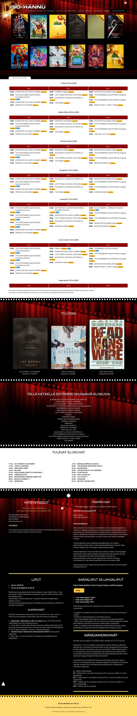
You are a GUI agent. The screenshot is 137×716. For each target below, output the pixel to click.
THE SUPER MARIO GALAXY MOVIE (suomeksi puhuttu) (69, 436)
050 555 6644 (13, 519)
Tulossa (59, 11)
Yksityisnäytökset (69, 11)
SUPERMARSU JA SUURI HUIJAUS (68, 408)
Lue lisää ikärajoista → (42, 629)
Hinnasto (88, 11)
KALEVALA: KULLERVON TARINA (68, 410)
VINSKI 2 (68, 415)
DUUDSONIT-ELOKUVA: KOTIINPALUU (68, 432)
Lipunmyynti (42, 11)
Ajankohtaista (31, 11)
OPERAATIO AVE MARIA (68, 428)
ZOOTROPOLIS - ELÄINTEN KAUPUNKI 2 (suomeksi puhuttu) (68, 406)
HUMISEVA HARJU (68, 417)
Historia (81, 11)
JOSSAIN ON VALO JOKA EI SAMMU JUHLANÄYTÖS (68, 399)
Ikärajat (107, 11)
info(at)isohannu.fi (15, 521)
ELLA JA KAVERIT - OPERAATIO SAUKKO (68, 404)
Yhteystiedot (97, 11)
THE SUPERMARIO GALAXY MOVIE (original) (68, 434)
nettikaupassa (116, 585)
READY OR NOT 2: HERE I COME (68, 438)
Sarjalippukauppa (118, 11)
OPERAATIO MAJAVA (68, 421)
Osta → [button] (79, 590)
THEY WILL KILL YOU (68, 430)
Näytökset (51, 11)
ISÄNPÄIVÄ (68, 423)
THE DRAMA (68, 441)
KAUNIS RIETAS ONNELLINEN (68, 419)
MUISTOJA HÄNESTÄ (68, 425)
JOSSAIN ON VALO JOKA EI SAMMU (68, 402)
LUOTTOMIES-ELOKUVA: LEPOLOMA (68, 412)
